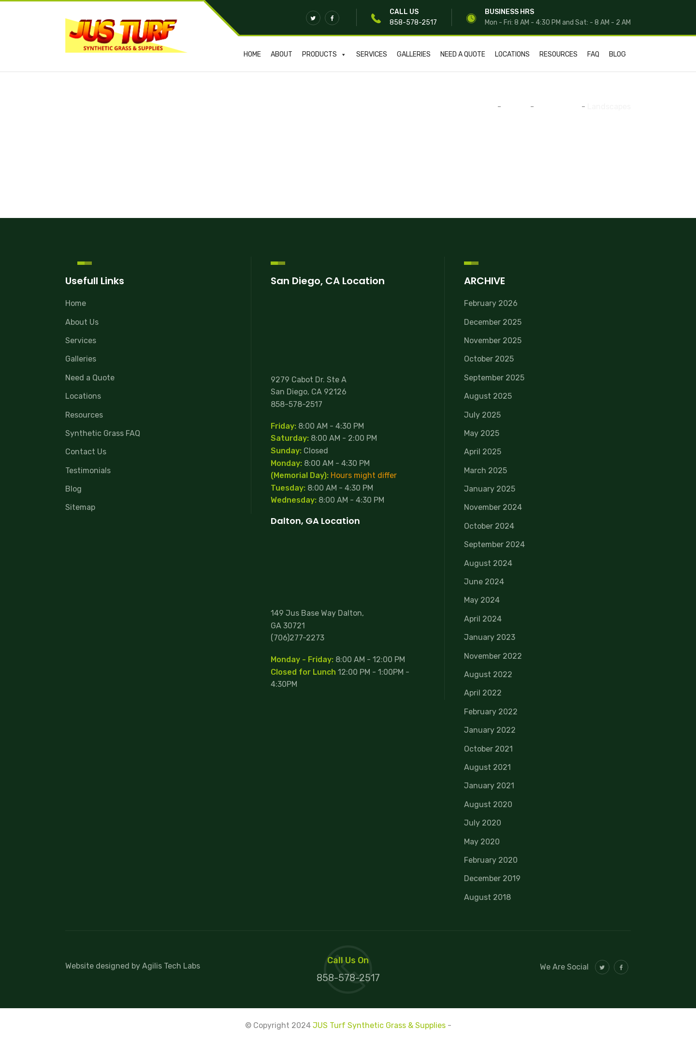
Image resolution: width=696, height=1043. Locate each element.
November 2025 (493, 340)
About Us (82, 322)
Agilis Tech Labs (171, 966)
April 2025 (482, 451)
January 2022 (490, 730)
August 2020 (488, 804)
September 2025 (494, 377)
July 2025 (482, 415)
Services (371, 54)
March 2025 (485, 470)
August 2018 (487, 897)
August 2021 (487, 767)
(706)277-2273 (297, 637)
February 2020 (491, 860)
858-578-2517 (413, 22)
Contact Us (85, 451)
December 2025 (493, 322)
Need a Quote (462, 54)
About (281, 54)
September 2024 (494, 544)
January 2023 (489, 637)
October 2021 (488, 748)
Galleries (414, 54)
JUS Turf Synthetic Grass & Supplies (379, 1025)
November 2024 (493, 507)
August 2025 (488, 396)
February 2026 (491, 303)
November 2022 (493, 656)
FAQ (593, 54)
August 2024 (488, 563)
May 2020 (482, 841)
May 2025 (481, 433)
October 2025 (489, 358)
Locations (512, 54)
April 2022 (483, 692)
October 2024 (489, 526)
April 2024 (483, 618)
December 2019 (492, 878)
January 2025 (489, 488)
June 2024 (484, 581)
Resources (558, 54)
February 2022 (491, 711)
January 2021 (489, 785)
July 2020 (482, 822)
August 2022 (488, 674)
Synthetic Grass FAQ (102, 433)
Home (252, 54)
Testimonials (88, 470)
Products (324, 54)
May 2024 (482, 600)
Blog (617, 54)
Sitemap (80, 507)
